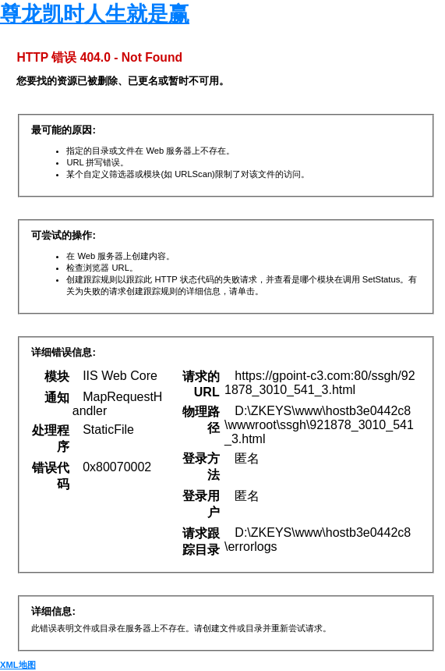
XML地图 (18, 664)
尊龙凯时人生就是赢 (94, 14)
